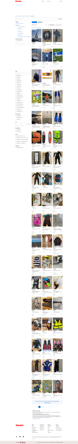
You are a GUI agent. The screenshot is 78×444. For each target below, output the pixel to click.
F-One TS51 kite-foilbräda (36, 395)
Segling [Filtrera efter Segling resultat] (20, 28)
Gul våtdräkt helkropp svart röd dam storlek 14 (36, 375)
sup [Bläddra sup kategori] (37, 418)
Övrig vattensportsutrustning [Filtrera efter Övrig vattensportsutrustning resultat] (24, 36)
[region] (36, 35)
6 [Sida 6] (50, 406)
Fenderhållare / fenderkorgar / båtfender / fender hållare (57, 229)
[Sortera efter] (59, 25)
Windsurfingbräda (56, 63)
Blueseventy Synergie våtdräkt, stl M (35, 188)
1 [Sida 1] (39, 406)
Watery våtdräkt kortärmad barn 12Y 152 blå (47, 229)
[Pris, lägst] (17, 124)
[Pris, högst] (23, 124)
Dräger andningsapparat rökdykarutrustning (35, 292)
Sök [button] (28, 124)
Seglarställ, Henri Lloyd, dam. (47, 270)
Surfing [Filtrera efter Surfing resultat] (20, 31)
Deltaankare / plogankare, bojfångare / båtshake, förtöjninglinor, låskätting (46, 127)
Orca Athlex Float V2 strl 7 (57, 84)
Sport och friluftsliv (26, 16)
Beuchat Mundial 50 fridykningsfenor (46, 312)
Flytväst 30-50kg (45, 63)
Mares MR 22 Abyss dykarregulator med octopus (36, 333)
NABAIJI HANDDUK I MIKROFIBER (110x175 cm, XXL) (57, 188)
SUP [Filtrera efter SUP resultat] (19, 29)
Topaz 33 (33, 44)
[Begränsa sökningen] (22, 73)
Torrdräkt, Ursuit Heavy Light (57, 44)
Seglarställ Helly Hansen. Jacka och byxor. (46, 375)
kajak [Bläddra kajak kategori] (39, 418)
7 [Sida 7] (52, 406)
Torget (20, 16)
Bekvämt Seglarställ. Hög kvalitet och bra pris (35, 85)
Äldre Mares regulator (35, 312)
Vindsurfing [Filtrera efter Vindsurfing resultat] (20, 33)
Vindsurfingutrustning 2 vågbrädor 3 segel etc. (35, 106)
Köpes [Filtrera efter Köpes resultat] (18, 119)
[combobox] (35, 19)
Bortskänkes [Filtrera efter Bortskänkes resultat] (19, 117)
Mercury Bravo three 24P (46, 208)
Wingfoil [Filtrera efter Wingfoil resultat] (20, 34)
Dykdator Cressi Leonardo (57, 270)
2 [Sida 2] (41, 406)
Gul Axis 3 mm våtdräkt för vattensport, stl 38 (57, 167)
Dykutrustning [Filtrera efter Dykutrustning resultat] (21, 26)
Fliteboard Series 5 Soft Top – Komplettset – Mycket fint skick (36, 127)
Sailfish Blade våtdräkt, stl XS (47, 166)
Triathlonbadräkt (45, 187)
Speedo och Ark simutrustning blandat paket (47, 292)
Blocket (16, 16)
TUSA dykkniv (45, 332)
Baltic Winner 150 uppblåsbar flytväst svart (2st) (36, 167)
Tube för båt (34, 208)
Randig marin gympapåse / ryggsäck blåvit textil (36, 271)
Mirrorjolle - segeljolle (46, 105)
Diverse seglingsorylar (56, 312)
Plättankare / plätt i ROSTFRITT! (35, 64)
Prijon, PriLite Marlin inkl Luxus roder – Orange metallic (46, 85)
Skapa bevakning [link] (47, 402)
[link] (19, 23)
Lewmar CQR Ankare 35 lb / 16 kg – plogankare (57, 292)
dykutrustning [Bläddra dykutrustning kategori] (34, 418)
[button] (60, 19)
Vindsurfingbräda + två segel (47, 249)
